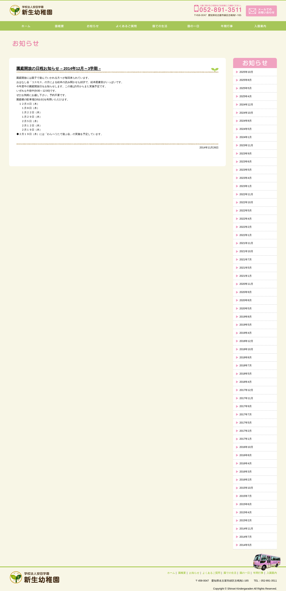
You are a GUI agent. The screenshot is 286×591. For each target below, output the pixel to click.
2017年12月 (246, 390)
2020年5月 (245, 308)
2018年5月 (245, 373)
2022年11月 (246, 194)
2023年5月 (245, 169)
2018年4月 (245, 381)
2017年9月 (245, 406)
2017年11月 (246, 398)
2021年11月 (246, 243)
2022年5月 (245, 210)
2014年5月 (245, 544)
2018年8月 (245, 357)
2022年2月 (245, 226)
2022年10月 (246, 202)
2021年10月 (246, 251)
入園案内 (272, 572)
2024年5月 (245, 128)
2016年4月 (245, 463)
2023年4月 (245, 177)
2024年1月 (245, 137)
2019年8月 (245, 316)
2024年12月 (246, 104)
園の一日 (245, 572)
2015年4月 (245, 512)
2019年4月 (245, 332)
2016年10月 (246, 447)
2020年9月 (245, 292)
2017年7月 (245, 414)
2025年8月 (245, 79)
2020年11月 (246, 283)
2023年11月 (246, 145)
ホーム (171, 572)
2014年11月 (246, 528)
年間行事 (258, 572)
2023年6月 (245, 161)
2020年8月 (245, 300)
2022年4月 (245, 218)
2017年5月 (245, 422)
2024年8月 (245, 120)
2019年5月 (245, 324)
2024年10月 (246, 112)
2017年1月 (245, 438)
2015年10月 (246, 487)
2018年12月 (246, 341)
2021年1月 (245, 275)
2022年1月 (245, 235)
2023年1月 (245, 186)
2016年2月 (245, 479)
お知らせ (194, 572)
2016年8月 (245, 455)
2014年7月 (245, 536)
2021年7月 (245, 259)
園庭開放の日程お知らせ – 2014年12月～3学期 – (58, 68)
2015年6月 (245, 504)
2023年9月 (245, 153)
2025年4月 (245, 96)
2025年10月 (246, 71)
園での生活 (230, 572)
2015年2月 (245, 520)
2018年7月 (245, 365)
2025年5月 (245, 88)
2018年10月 (246, 349)
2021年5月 (245, 267)
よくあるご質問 (211, 572)
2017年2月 (245, 430)
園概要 (182, 572)
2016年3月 (245, 471)
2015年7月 (245, 496)
